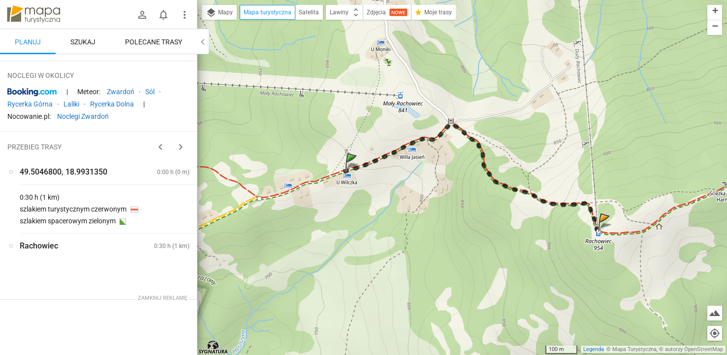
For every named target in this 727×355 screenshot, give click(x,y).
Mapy (219, 12)
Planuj (28, 42)
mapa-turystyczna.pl (33, 14)
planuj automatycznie (158, 128)
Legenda (593, 349)
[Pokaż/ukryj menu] (184, 15)
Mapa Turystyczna (634, 349)
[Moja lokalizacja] (714, 333)
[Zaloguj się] (142, 15)
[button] (352, 172)
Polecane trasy (153, 42)
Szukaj (82, 42)
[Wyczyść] (186, 65)
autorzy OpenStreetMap (694, 349)
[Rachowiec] (59, 211)
